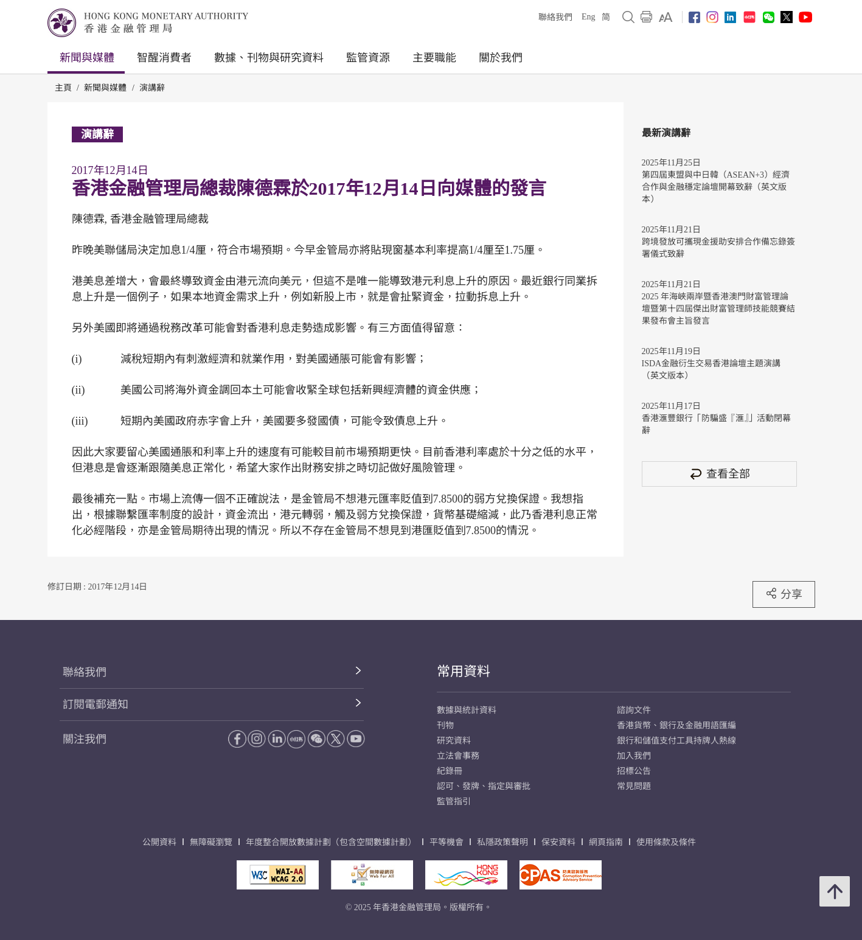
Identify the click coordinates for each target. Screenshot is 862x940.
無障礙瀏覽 (211, 842)
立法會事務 (458, 756)
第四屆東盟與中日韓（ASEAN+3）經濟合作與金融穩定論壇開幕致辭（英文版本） (716, 187)
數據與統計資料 (466, 710)
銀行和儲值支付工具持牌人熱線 (676, 740)
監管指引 (454, 801)
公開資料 (159, 842)
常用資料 (463, 671)
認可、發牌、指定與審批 (483, 786)
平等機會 (446, 842)
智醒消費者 (164, 58)
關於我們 (501, 58)
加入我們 (634, 756)
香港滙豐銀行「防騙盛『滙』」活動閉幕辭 (716, 424)
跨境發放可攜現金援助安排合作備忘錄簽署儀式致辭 (718, 248)
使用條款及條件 (666, 842)
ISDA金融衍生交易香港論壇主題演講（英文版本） (711, 369)
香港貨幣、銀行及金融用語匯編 (676, 725)
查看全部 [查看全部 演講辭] (719, 473)
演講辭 (152, 87)
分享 (783, 594)
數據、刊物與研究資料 (269, 58)
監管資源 (368, 58)
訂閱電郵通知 (95, 704)
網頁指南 (606, 842)
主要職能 (434, 58)
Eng (589, 16)
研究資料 (454, 740)
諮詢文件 (634, 710)
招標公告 (634, 771)
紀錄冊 (449, 771)
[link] (666, 17)
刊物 (445, 725)
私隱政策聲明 (502, 842)
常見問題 (634, 786)
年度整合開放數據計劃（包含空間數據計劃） (331, 842)
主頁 (63, 87)
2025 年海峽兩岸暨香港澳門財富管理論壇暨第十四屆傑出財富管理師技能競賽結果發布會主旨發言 (718, 309)
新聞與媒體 (87, 58)
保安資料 (558, 842)
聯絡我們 (555, 17)
